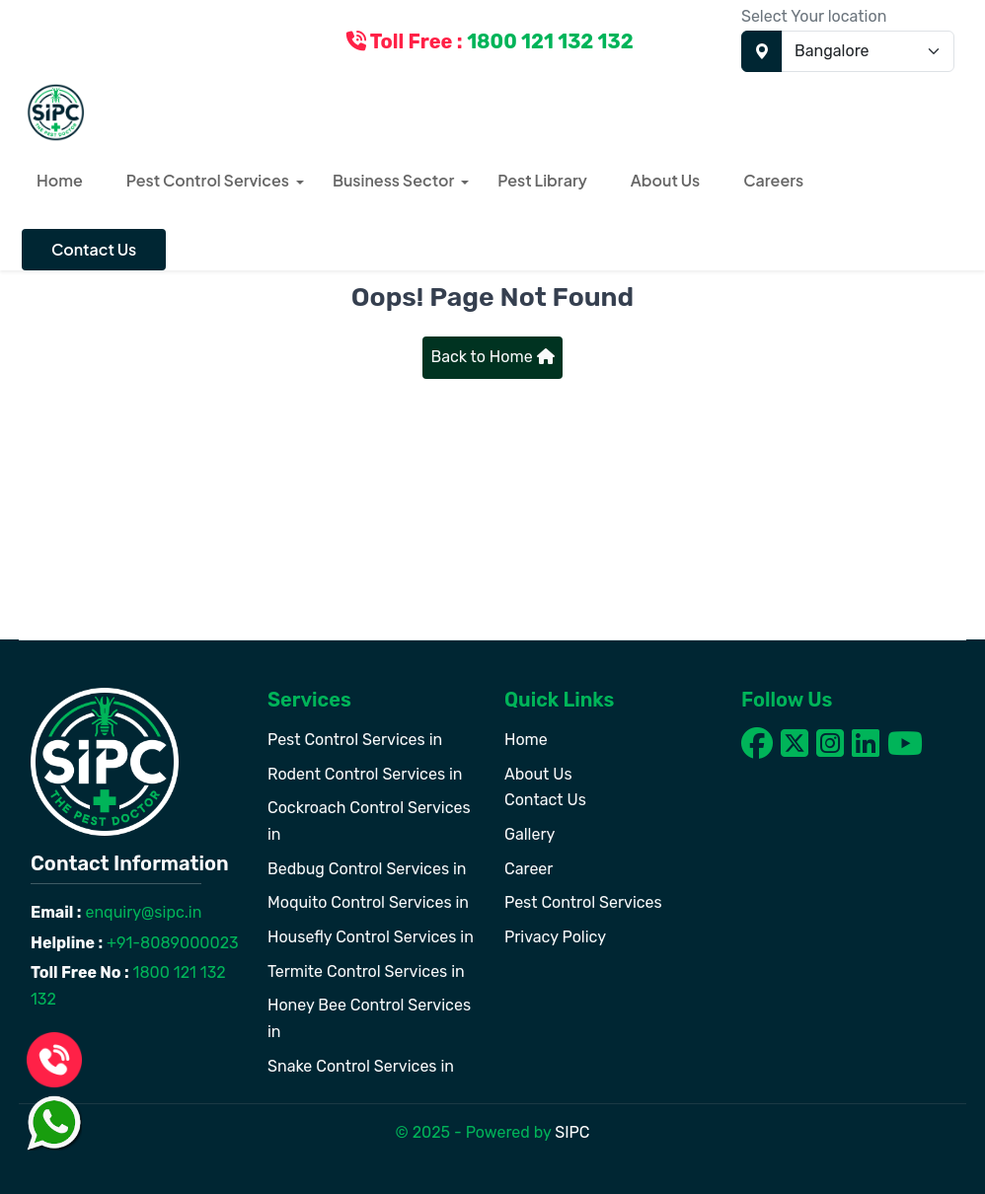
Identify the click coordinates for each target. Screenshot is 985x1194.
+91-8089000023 (171, 942)
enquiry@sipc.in (142, 912)
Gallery (529, 834)
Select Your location (813, 16)
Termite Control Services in (366, 971)
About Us (665, 180)
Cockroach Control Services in (369, 821)
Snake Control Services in (360, 1066)
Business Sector (393, 180)
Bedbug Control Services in (367, 868)
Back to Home (492, 356)
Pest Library (542, 180)
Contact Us (93, 249)
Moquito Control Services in (368, 902)
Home (60, 180)
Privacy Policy (555, 937)
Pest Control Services (207, 180)
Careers (773, 180)
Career (528, 868)
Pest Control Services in (354, 739)
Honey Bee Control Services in (369, 1018)
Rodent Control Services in (365, 774)
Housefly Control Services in (370, 937)
